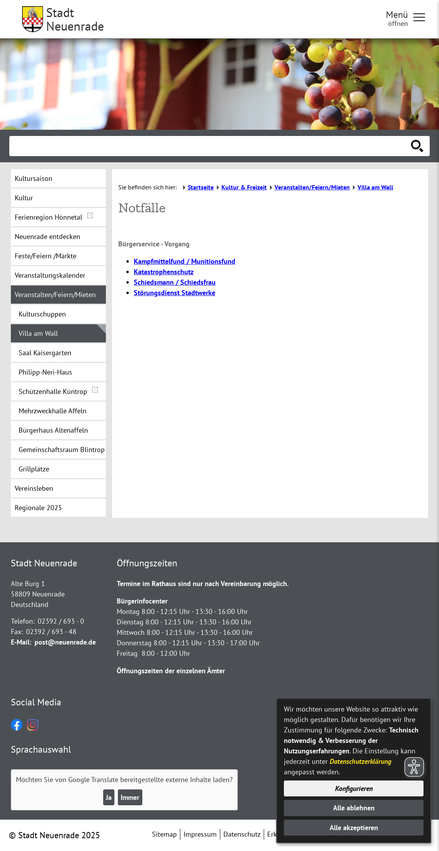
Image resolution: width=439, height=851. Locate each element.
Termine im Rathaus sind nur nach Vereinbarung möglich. (203, 583)
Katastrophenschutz (164, 271)
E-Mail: (21, 642)
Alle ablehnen (354, 807)
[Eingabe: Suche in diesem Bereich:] (211, 146)
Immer (130, 797)
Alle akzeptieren (354, 827)
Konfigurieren (354, 788)
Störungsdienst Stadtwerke (174, 292)
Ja (109, 797)
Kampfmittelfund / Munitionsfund (184, 261)
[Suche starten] (417, 146)
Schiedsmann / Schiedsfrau (175, 282)
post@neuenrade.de (65, 642)
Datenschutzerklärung (360, 761)
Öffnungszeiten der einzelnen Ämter (171, 670)
